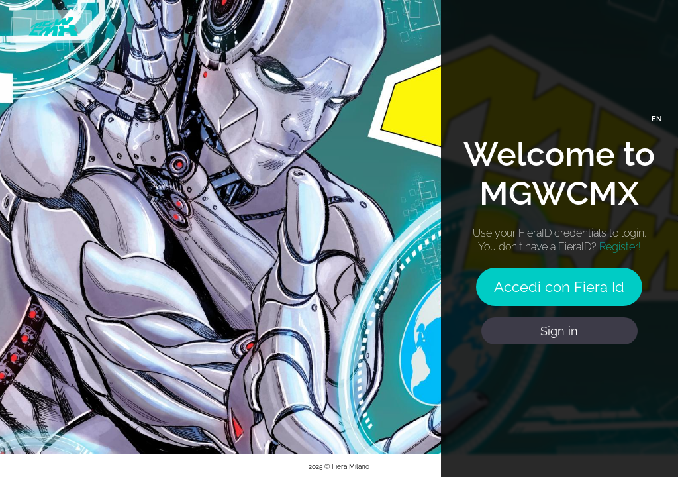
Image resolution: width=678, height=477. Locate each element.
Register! (620, 246)
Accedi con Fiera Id (559, 286)
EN (656, 119)
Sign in (559, 331)
